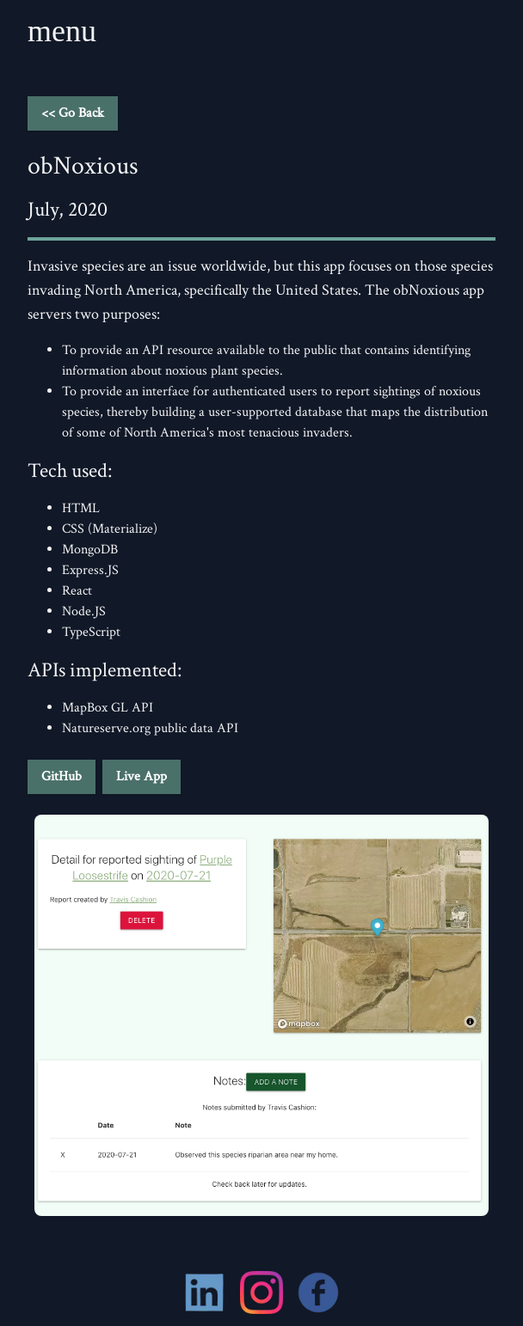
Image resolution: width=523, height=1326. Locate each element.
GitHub (61, 776)
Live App (141, 776)
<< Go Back (72, 113)
